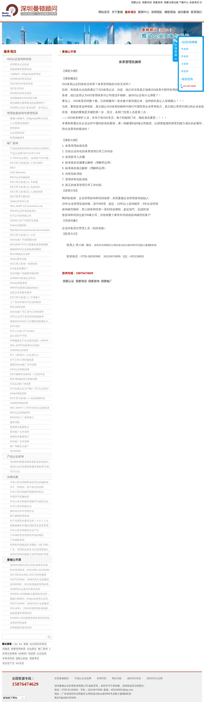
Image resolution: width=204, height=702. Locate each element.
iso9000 (22, 653)
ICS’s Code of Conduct (22, 331)
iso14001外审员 (38, 644)
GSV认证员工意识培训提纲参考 (27, 316)
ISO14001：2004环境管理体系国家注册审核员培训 (31, 608)
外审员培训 (8, 658)
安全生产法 (8, 663)
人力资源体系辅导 (19, 123)
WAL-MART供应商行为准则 (24, 345)
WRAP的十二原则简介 (22, 417)
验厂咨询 (12, 143)
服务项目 (130, 12)
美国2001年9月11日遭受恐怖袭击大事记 (31, 321)
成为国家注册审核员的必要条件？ (28, 102)
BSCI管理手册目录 (20, 196)
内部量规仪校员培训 (21, 627)
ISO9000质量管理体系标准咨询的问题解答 (31, 461)
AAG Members (18, 172)
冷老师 (184, 63)
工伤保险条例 (17, 540)
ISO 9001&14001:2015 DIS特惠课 (28, 574)
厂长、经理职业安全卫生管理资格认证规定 (31, 549)
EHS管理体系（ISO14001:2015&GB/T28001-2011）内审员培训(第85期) (31, 570)
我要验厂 (106, 281)
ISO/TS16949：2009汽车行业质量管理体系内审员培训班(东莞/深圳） (31, 603)
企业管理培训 (17, 132)
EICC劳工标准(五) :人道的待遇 (26, 191)
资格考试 (34, 658)
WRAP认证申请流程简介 (23, 211)
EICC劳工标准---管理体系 (23, 263)
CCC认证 (15, 471)
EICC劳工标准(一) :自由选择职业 (27, 398)
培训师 (31, 653)
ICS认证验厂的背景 (20, 383)
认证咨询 (41, 653)
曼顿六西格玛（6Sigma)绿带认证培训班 (31, 118)
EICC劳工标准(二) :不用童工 (25, 297)
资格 (25, 644)
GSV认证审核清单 (19, 369)
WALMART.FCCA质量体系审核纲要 (29, 244)
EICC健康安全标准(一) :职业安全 (27, 374)
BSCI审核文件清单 (20, 254)
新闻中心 (143, 12)
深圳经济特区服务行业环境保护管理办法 (31, 554)
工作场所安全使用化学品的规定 (27, 535)
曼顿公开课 (14, 559)
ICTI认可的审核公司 (20, 215)
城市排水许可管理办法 (22, 511)
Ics (20, 644)
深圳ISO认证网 (155, 678)
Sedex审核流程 (18, 393)
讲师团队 (156, 12)
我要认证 (136, 2)
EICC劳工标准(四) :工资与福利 (26, 162)
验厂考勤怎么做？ (19, 446)
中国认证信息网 (82, 678)
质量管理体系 (18, 648)
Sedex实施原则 (18, 225)
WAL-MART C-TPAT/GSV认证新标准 (29, 407)
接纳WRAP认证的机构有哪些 (25, 249)
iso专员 (20, 663)
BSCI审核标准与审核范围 (23, 379)
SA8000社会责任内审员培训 (25, 589)
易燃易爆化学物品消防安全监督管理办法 (31, 525)
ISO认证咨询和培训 (19, 59)
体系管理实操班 (18, 622)
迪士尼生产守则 (18, 335)
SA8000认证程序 (19, 350)
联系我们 (196, 12)
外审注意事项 (9, 653)
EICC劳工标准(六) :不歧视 (24, 182)
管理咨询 (15, 128)
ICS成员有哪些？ (19, 268)
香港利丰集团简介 (19, 436)
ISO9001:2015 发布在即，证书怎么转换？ (31, 107)
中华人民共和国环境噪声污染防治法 (29, 501)
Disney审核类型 (18, 283)
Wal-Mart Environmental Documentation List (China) (31, 230)
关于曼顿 (117, 12)
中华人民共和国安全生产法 (24, 530)
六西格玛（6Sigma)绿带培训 (25, 74)
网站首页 (104, 12)
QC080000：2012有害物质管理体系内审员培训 (31, 584)
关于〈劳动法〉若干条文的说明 (27, 487)
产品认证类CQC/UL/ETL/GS (25, 153)
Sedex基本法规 (18, 259)
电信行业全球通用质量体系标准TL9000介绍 (31, 466)
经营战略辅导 (17, 137)
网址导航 (117, 678)
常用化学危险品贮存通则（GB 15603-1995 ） (31, 544)
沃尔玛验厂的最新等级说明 (24, 273)
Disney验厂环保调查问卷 (23, 239)
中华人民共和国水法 (21, 506)
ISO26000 (15, 451)
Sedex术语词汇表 (19, 201)
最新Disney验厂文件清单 (23, 364)
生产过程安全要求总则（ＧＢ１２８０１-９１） (31, 520)
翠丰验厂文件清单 (19, 431)
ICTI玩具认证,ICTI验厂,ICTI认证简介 (29, 388)
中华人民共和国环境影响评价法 (27, 491)
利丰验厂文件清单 (19, 441)
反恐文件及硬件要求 (21, 292)
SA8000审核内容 (19, 403)
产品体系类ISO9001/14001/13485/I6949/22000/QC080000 (31, 148)
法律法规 (12, 476)
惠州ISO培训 (134, 678)
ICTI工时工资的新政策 (22, 359)
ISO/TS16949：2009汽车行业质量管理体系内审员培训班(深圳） (31, 579)
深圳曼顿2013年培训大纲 (23, 98)
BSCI (13, 167)
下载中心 (184, 2)
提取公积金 (22, 658)
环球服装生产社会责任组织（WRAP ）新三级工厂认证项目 (31, 340)
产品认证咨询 (15, 456)
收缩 (175, 50)
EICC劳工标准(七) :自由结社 (25, 187)
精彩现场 (170, 12)
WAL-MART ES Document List (26, 206)
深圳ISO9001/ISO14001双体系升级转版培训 (31, 565)
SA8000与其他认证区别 (22, 278)
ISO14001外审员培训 (21, 83)
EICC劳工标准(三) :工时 (22, 235)
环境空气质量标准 (19, 496)
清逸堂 (6, 648)
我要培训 (147, 2)
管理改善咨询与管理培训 (22, 113)
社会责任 (32, 648)
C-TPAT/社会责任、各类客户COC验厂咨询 (31, 158)
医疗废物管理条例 (19, 515)
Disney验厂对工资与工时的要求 (27, 311)
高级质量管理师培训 (21, 69)
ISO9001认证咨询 (19, 64)
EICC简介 (15, 326)
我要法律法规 (171, 2)
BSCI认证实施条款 (20, 177)
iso (15, 644)
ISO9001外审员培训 (20, 78)
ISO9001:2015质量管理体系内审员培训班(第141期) (31, 618)
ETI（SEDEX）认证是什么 (24, 355)
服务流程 (15, 422)
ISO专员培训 (17, 88)
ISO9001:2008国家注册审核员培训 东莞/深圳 (31, 594)
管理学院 (101, 678)
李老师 (184, 49)
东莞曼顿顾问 (61, 678)
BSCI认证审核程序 (20, 412)
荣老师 (184, 71)
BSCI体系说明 (17, 307)
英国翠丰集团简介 (19, 427)
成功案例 (183, 12)
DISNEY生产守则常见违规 (24, 220)
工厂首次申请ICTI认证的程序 (25, 302)
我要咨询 (158, 2)
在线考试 (194, 2)
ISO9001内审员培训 (20, 93)
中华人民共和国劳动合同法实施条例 (29, 482)
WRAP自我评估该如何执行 (24, 287)
